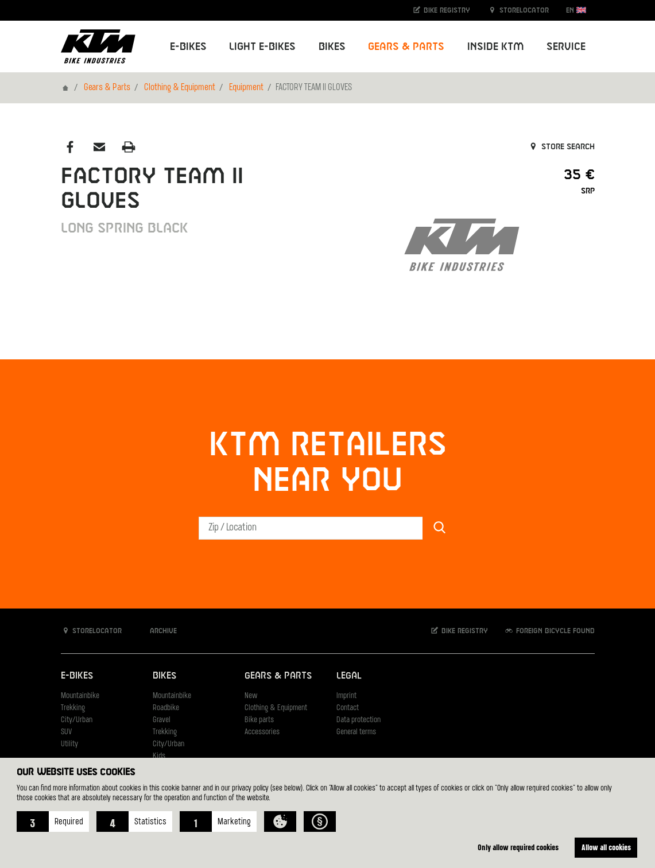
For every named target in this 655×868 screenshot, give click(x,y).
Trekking (73, 708)
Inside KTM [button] (495, 46)
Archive (157, 631)
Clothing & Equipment (179, 87)
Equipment (246, 87)
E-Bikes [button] (188, 46)
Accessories (262, 732)
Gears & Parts (107, 87)
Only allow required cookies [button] (518, 847)
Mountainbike (80, 696)
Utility (69, 744)
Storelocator (518, 10)
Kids (159, 756)
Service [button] (566, 46)
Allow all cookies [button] (606, 847)
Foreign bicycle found (549, 631)
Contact (347, 708)
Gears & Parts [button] (406, 46)
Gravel (161, 720)
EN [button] (576, 10)
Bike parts (259, 720)
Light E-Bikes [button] (262, 46)
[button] (53, 821)
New (251, 696)
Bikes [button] (332, 46)
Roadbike (166, 708)
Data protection (358, 720)
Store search (561, 147)
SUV (66, 732)
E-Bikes (77, 676)
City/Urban (76, 720)
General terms (356, 732)
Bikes (164, 676)
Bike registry (441, 10)
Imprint (346, 696)
